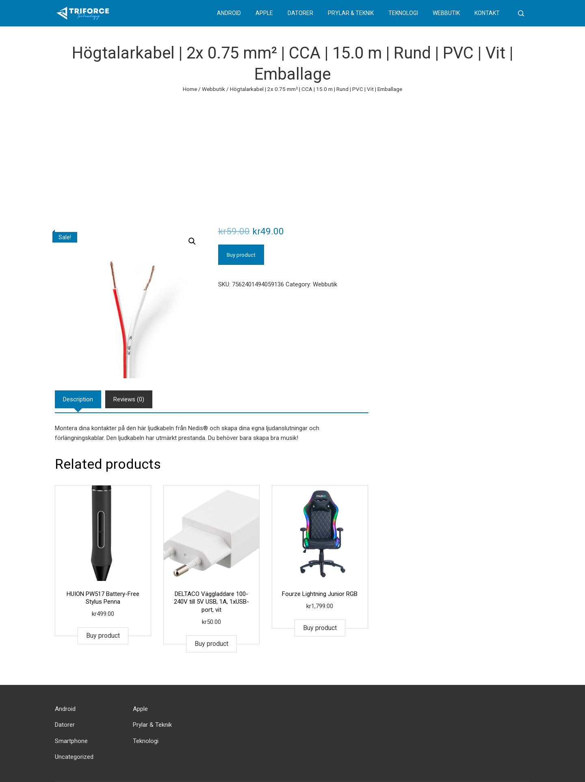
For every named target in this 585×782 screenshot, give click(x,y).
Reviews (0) (128, 399)
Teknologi (403, 13)
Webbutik (446, 13)
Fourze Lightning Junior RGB (320, 594)
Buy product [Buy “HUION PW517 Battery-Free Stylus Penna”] (103, 635)
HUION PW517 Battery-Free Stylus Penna (103, 598)
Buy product (241, 254)
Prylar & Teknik (351, 13)
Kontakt (487, 13)
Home (190, 89)
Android (229, 13)
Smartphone (71, 741)
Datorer (300, 13)
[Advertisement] (292, 155)
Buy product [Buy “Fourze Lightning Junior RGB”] (320, 628)
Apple (264, 13)
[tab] (78, 399)
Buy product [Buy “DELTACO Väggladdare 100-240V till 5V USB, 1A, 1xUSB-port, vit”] (211, 644)
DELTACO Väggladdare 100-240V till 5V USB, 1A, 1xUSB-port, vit (211, 601)
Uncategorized (74, 756)
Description (78, 399)
